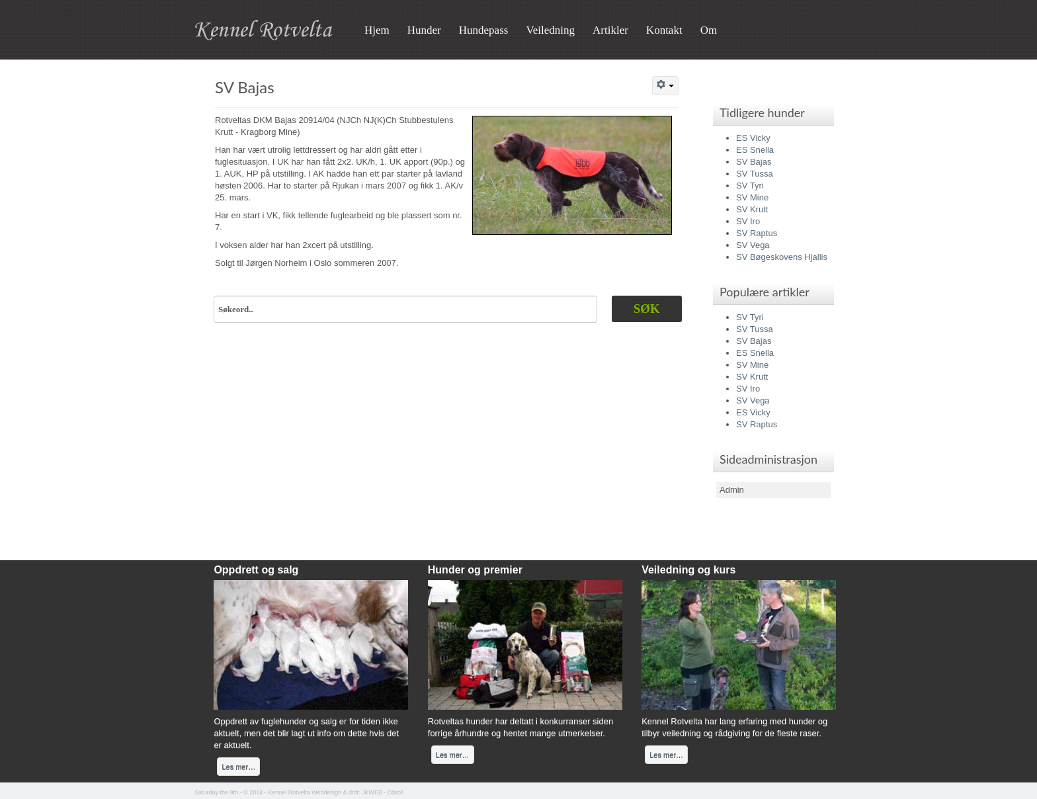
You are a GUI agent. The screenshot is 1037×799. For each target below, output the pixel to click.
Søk (647, 308)
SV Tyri (750, 185)
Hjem (377, 30)
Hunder (424, 30)
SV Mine (752, 197)
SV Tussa (754, 174)
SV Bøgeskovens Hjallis (781, 257)
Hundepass (484, 30)
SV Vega (753, 245)
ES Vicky (753, 138)
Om (709, 30)
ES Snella (755, 150)
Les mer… (238, 767)
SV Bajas (244, 87)
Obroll (395, 792)
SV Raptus (756, 233)
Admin (732, 490)
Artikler (610, 30)
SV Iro (748, 221)
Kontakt (664, 30)
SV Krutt (752, 209)
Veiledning (550, 30)
